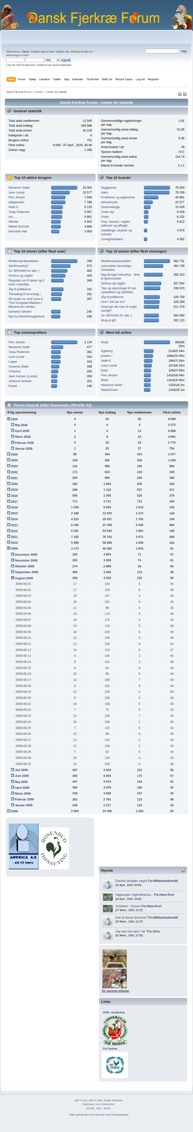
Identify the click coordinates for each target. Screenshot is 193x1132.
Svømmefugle (110, 207)
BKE (181, 152)
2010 (14, 542)
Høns (104, 192)
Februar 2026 (24, 443)
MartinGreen (109, 390)
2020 (14, 484)
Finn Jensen (17, 197)
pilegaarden (16, 202)
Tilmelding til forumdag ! (25, 294)
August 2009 (24, 578)
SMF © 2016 (95, 1100)
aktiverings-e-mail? (17, 55)
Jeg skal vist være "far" (130, 931)
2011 (14, 537)
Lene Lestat (16, 192)
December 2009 (26, 554)
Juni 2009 (22, 776)
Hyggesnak (108, 187)
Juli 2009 (21, 770)
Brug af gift (108, 320)
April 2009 (22, 788)
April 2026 (22, 431)
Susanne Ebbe (18, 366)
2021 (14, 478)
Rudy (104, 342)
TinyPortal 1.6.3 (91, 1104)
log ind (45, 51)
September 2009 (26, 572)
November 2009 (26, 560)
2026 (14, 419)
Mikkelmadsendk (166, 881)
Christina (14, 371)
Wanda (13, 221)
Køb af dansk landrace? (131, 917)
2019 (14, 489)
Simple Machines (113, 1100)
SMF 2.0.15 (80, 1100)
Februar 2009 (24, 799)
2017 (14, 501)
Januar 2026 (23, 448)
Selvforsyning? (18, 266)
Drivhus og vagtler (21, 275)
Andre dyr (107, 212)
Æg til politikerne (20, 289)
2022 (14, 472)
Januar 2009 (23, 805)
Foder (105, 217)
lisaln (104, 370)
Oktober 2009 (24, 566)
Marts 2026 (22, 437)
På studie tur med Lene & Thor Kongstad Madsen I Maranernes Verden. (26, 302)
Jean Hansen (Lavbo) (23, 376)
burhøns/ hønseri (20, 311)
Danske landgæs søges (131, 881)
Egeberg (106, 351)
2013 (14, 525)
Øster (104, 380)
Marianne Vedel (19, 187)
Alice (156, 931)
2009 (14, 548)
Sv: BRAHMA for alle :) (24, 270)
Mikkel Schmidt (19, 226)
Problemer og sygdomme (118, 197)
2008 (14, 811)
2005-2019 (108, 1104)
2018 (14, 496)
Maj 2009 (21, 782)
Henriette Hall (18, 231)
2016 (14, 507)
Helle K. (14, 207)
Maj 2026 (21, 425)
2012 (14, 531)
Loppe (13, 361)
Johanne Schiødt (20, 381)
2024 (14, 460)
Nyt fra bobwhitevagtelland (26, 316)
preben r (106, 356)
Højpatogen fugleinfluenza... (134, 894)
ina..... (13, 217)
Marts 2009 (22, 793)
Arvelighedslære (112, 239)
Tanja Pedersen (19, 212)
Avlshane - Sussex (127, 906)
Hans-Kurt (166, 894)
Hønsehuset (109, 202)
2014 (14, 519)
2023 (14, 466)
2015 (14, 513)
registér (59, 51)
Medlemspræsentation (23, 261)
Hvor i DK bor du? (113, 302)
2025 (14, 454)
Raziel (13, 386)
